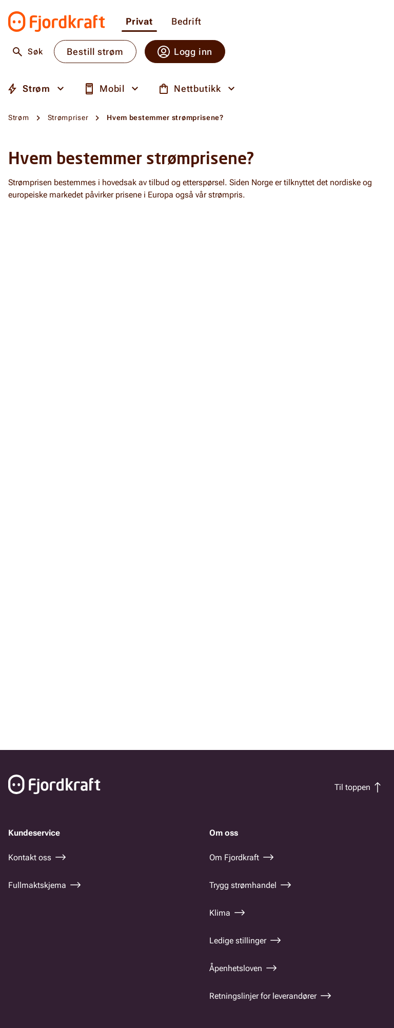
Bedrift (186, 22)
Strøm (18, 117)
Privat (139, 22)
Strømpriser (68, 117)
